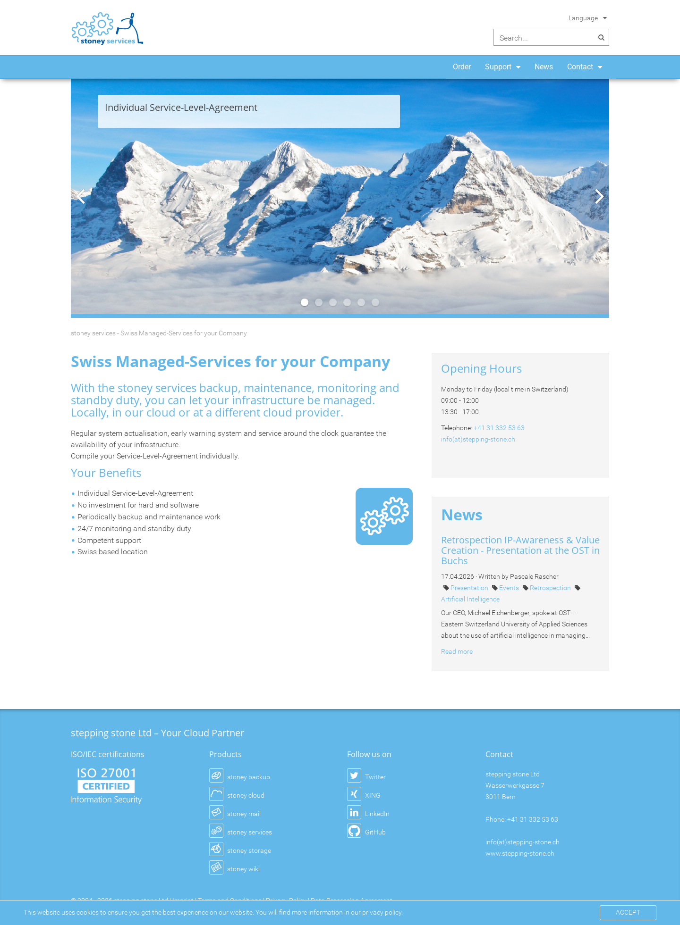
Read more (457, 651)
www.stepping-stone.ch (519, 853)
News (544, 66)
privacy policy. (382, 912)
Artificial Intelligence (470, 599)
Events (509, 588)
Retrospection (551, 588)
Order (462, 66)
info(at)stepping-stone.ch (478, 439)
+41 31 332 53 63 (499, 428)
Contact (580, 66)
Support (498, 66)
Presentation (470, 588)
